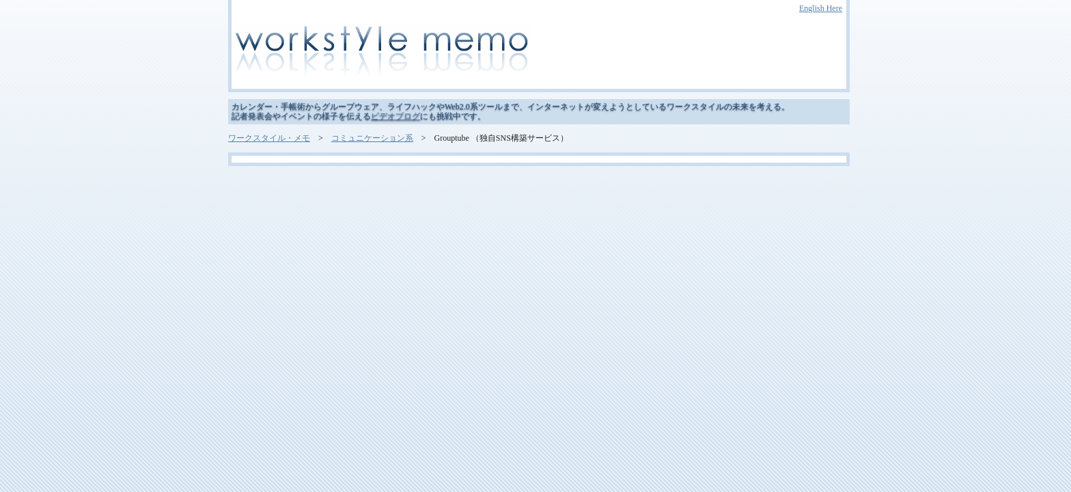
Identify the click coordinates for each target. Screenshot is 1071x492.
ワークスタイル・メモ (269, 138)
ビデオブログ (395, 116)
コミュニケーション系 (372, 138)
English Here (820, 8)
